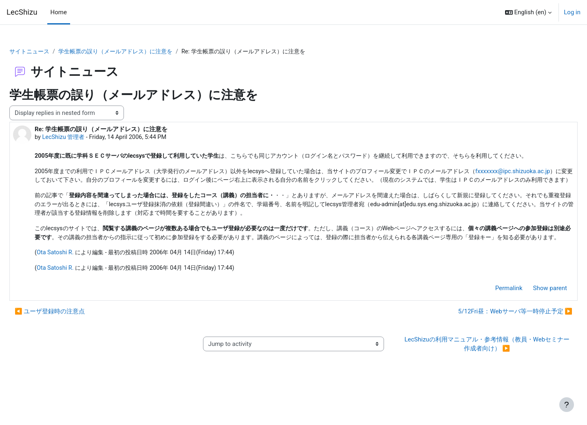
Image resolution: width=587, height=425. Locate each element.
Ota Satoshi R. (75, 283)
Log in (572, 12)
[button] (528, 12)
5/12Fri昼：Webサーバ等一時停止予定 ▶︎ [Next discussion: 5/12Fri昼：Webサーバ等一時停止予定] (496, 343)
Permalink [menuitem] (489, 319)
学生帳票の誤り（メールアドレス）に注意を (142, 51)
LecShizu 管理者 (84, 137)
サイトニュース (50, 51)
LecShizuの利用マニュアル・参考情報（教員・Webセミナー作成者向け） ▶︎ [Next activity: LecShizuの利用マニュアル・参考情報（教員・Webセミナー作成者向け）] (473, 375)
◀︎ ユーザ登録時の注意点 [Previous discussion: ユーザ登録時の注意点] (69, 343)
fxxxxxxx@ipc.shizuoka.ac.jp (99, 190)
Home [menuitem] (59, 12)
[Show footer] (566, 404)
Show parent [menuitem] (530, 319)
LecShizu (22, 12)
